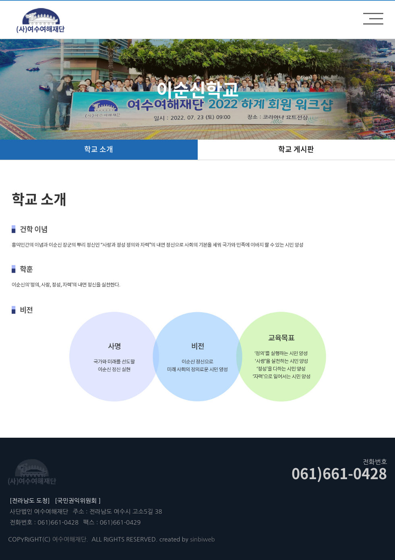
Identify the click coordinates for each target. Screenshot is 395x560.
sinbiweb (202, 539)
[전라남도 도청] (30, 501)
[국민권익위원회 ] (78, 501)
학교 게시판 (296, 149)
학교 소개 (98, 149)
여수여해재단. (70, 539)
